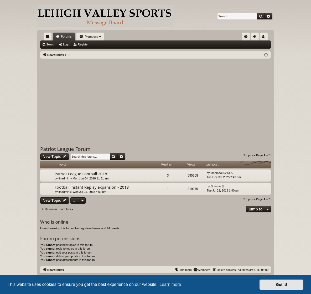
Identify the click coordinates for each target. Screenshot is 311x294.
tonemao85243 (220, 172)
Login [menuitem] (256, 37)
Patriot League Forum (65, 149)
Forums (66, 36)
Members (91, 36)
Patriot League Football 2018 (81, 173)
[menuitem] (246, 36)
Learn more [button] (170, 284)
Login (66, 44)
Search (50, 44)
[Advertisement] (155, 98)
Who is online (54, 222)
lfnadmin (64, 178)
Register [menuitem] (265, 37)
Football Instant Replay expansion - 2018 (92, 187)
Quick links (48, 37)
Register (83, 44)
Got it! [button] (281, 284)
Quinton (216, 186)
